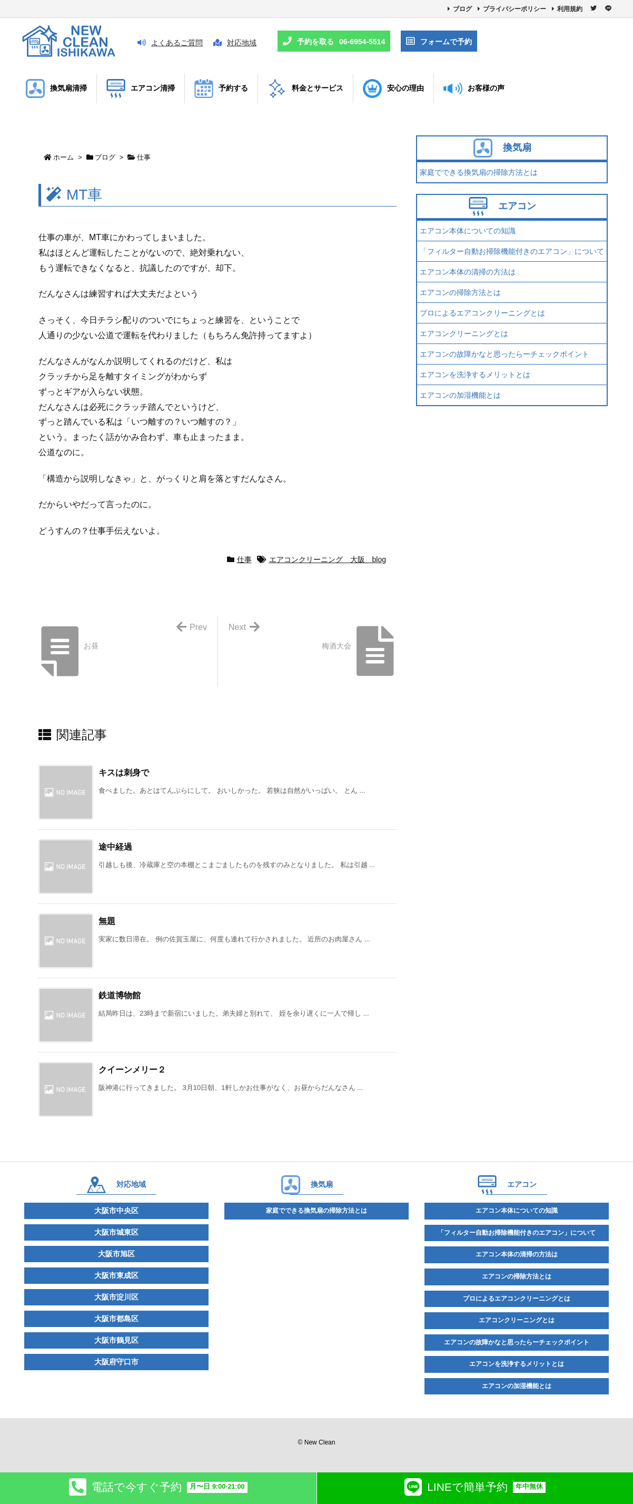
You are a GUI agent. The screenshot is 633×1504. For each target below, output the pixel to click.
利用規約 (569, 9)
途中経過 (115, 846)
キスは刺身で (123, 772)
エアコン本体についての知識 (468, 231)
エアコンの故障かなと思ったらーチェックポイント (504, 354)
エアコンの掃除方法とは (460, 292)
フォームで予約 (439, 41)
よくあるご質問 (170, 42)
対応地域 (234, 42)
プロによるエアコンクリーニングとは (482, 313)
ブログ (462, 9)
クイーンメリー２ (132, 1069)
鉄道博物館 (119, 995)
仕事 (144, 157)
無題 (106, 921)
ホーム (63, 157)
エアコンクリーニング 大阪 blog (327, 559)
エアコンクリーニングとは (464, 333)
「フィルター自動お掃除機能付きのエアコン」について (512, 251)
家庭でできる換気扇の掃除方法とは (479, 172)
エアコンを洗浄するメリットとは (475, 374)
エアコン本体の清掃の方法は (468, 272)
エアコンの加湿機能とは (460, 395)
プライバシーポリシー (514, 9)
